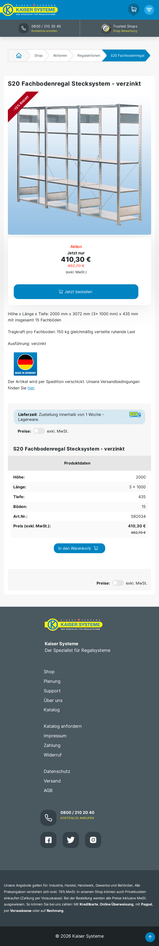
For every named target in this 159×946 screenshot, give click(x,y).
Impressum (55, 667)
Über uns (53, 631)
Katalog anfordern (63, 657)
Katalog (52, 641)
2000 (15, 475)
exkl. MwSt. (57, 431)
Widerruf (53, 686)
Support (52, 621)
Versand (52, 712)
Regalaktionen (88, 55)
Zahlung (52, 676)
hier (31, 387)
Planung (52, 612)
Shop (38, 55)
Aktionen (60, 55)
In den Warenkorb (130, 481)
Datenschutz (57, 702)
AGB (48, 721)
